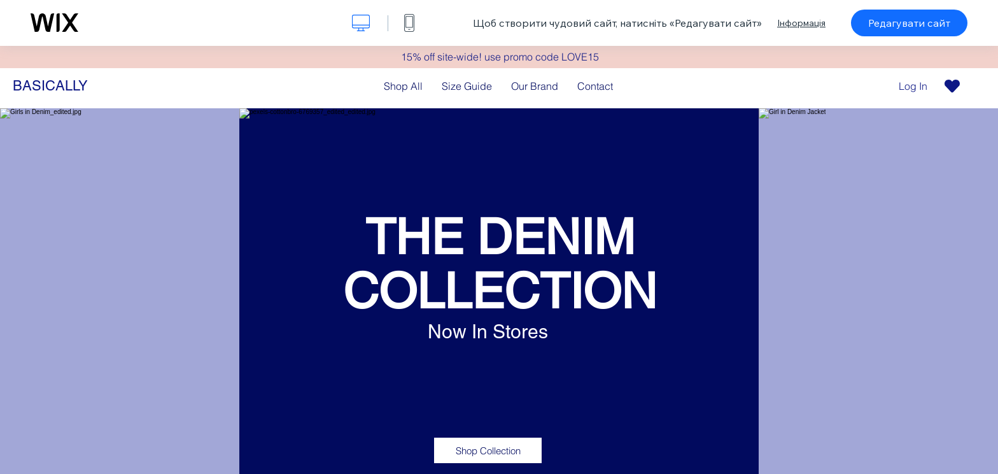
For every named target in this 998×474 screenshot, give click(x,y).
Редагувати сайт (909, 23)
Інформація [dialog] (801, 23)
